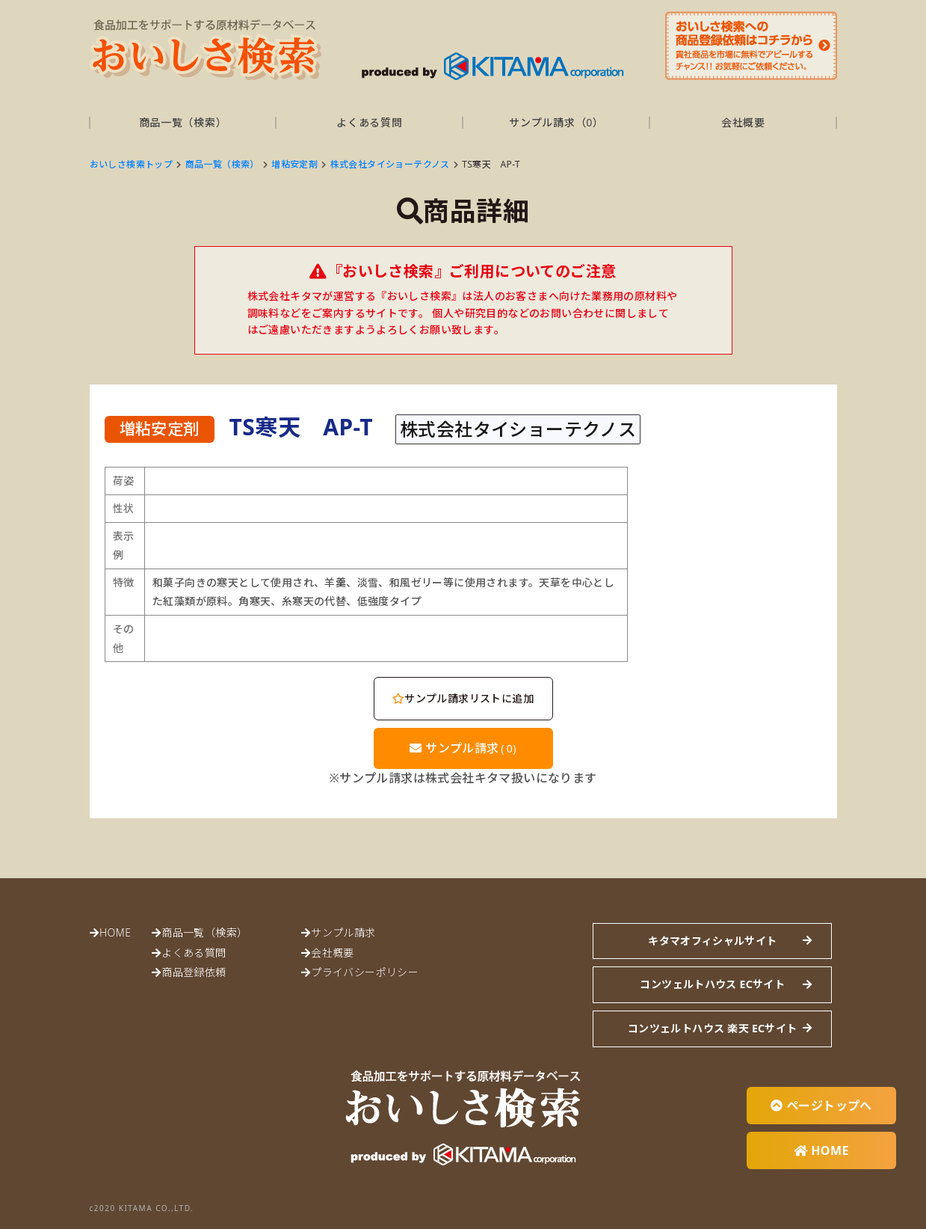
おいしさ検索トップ (131, 164)
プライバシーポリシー (365, 972)
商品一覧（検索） (183, 122)
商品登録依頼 (193, 972)
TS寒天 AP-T (491, 164)
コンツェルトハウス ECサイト (712, 984)
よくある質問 (369, 122)
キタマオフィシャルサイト (712, 941)
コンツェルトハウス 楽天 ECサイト (712, 1028)
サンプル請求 (463, 748)
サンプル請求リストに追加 (463, 698)
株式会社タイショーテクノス (390, 164)
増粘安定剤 (294, 164)
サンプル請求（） (556, 122)
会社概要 (743, 122)
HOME (115, 932)
